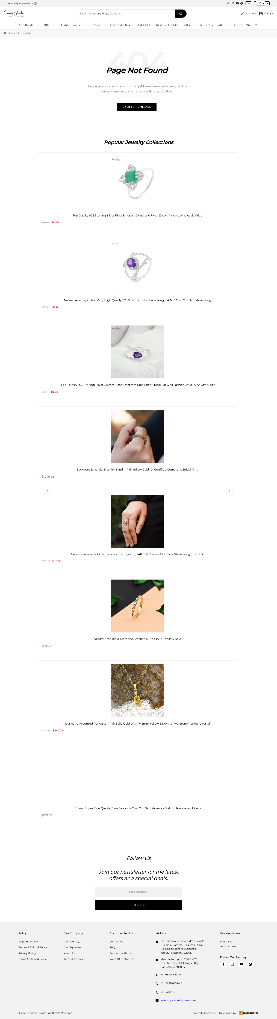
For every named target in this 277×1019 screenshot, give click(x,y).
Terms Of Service (74, 959)
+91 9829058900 (171, 974)
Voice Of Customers (122, 959)
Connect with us (120, 953)
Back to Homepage (137, 106)
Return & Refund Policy (32, 947)
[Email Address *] (138, 892)
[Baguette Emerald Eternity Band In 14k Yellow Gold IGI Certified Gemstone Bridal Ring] (137, 449)
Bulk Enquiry (246, 24)
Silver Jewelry (199, 24)
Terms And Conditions (32, 959)
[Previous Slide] (49, 491)
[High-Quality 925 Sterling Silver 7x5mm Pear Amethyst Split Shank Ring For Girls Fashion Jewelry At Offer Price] (137, 364)
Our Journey (71, 941)
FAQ (112, 947)
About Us (69, 953)
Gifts (224, 24)
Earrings (71, 24)
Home (11, 33)
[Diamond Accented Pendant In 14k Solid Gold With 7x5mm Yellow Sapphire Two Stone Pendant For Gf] (137, 703)
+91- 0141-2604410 (171, 983)
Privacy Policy (27, 953)
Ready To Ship (168, 24)
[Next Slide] (227, 491)
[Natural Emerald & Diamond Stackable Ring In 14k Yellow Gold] (137, 618)
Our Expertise (72, 947)
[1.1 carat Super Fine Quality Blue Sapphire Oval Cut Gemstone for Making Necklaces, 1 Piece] (137, 787)
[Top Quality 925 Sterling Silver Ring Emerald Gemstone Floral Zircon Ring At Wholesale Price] (137, 195)
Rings (51, 24)
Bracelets (144, 24)
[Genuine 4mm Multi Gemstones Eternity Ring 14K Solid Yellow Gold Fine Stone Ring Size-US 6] (137, 533)
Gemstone (29, 24)
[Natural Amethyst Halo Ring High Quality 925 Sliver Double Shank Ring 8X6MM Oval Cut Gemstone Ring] (137, 279)
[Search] (181, 14)
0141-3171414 (168, 991)
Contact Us (116, 941)
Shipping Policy (28, 941)
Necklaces (95, 24)
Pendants (120, 24)
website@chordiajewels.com (178, 1000)
